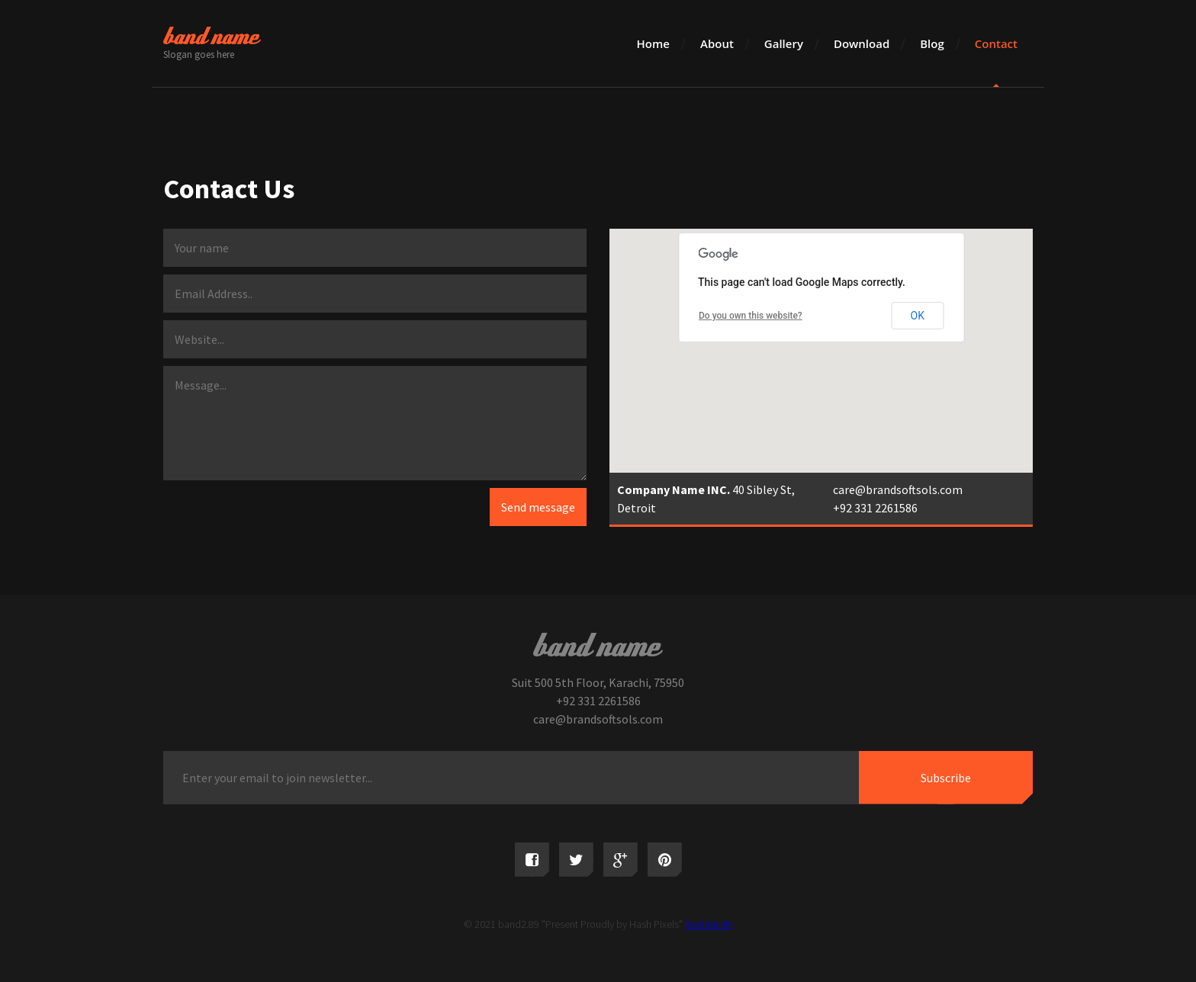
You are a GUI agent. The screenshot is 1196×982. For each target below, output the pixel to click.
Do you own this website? (750, 315)
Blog (932, 43)
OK (917, 316)
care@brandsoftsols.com (898, 489)
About (717, 43)
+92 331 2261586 (875, 507)
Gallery (783, 43)
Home (653, 43)
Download (861, 43)
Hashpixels (708, 924)
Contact (996, 43)
